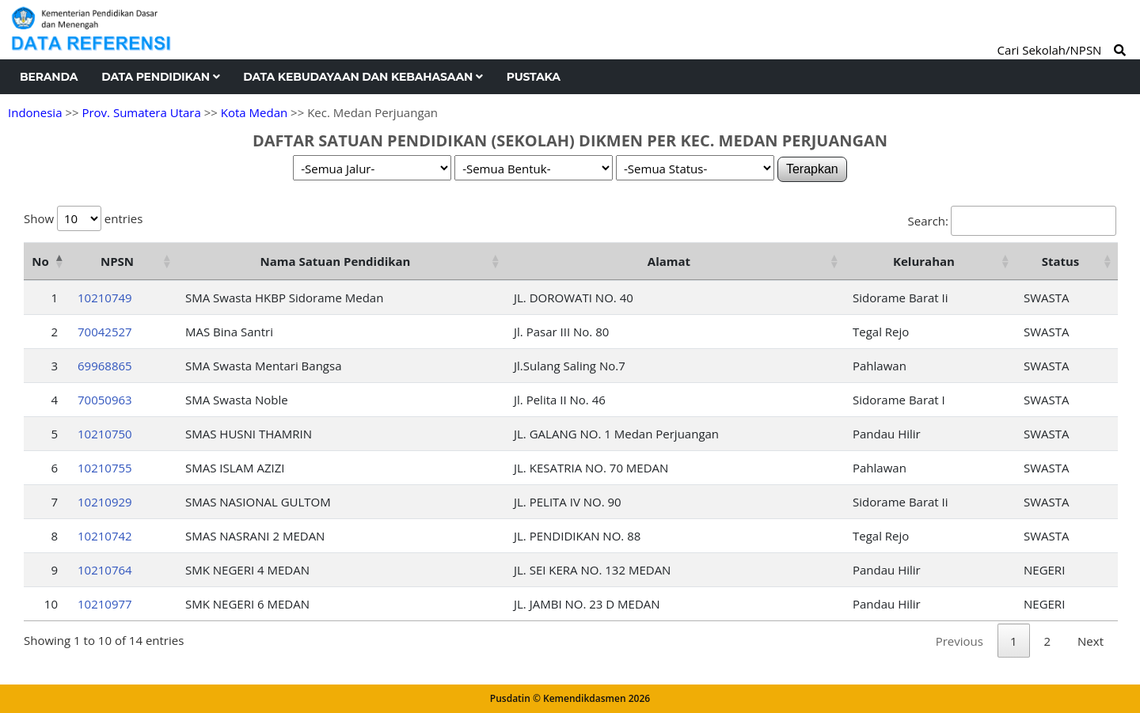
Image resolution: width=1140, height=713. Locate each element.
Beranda (49, 77)
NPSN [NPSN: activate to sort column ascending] (117, 261)
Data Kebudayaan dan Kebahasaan (362, 77)
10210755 (105, 468)
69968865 (105, 366)
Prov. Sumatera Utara (141, 112)
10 (51, 604)
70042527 (105, 331)
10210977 (105, 604)
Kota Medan (254, 112)
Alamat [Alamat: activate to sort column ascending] (669, 261)
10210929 (105, 502)
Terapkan (812, 169)
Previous (959, 641)
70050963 (105, 400)
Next (1090, 641)
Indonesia (35, 112)
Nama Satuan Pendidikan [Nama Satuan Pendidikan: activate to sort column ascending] (335, 261)
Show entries (83, 218)
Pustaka (533, 77)
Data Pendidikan (160, 77)
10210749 (105, 297)
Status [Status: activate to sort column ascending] (1061, 261)
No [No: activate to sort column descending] (40, 261)
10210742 (105, 536)
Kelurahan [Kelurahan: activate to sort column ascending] (924, 261)
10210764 (105, 570)
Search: (1012, 221)
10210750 (105, 434)
